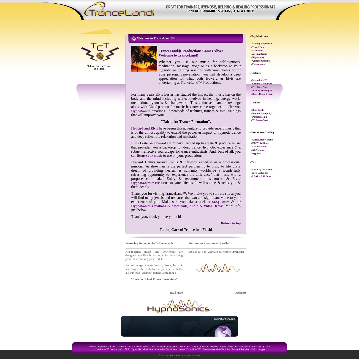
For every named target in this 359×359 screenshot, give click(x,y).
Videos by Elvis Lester (166, 349)
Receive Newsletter (167, 346)
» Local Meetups (259, 146)
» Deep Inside (257, 110)
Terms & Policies (240, 349)
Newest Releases (200, 346)
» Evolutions (257, 50)
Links (254, 349)
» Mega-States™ (259, 80)
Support (262, 349)
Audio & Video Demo (221, 346)
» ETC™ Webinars (260, 143)
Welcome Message (106, 346)
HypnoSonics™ (142, 183)
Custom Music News (144, 346)
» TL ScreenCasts (259, 120)
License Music (125, 346)
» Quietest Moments (260, 60)
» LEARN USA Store (261, 176)
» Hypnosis (256, 153)
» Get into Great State (261, 83)
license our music (150, 155)
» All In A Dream (259, 54)
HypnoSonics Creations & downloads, (160, 206)
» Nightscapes (257, 57)
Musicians (148, 349)
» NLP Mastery (258, 150)
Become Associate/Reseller (216, 349)
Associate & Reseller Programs (225, 251)
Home (92, 346)
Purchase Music (242, 346)
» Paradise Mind (259, 117)
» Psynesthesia (258, 64)
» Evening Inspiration (261, 43)
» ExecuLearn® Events (262, 139)
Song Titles (220, 202)
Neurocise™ (117, 349)
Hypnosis (136, 349)
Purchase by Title (260, 346)
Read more (176, 292)
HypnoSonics (140, 111)
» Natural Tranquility (261, 113)
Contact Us (184, 346)
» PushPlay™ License (261, 169)
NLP (127, 349)
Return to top (231, 223)
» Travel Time (257, 47)
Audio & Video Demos (206, 206)
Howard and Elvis (144, 128)
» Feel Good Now (259, 87)
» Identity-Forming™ (261, 90)
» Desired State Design (262, 94)
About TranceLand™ (190, 349)
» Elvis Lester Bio (259, 173)
